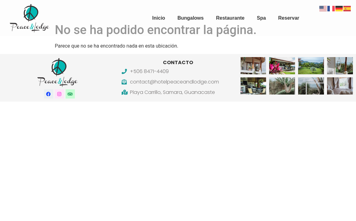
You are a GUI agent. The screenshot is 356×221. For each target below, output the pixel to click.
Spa (261, 18)
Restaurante (230, 18)
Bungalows (190, 18)
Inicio (158, 18)
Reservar (288, 18)
